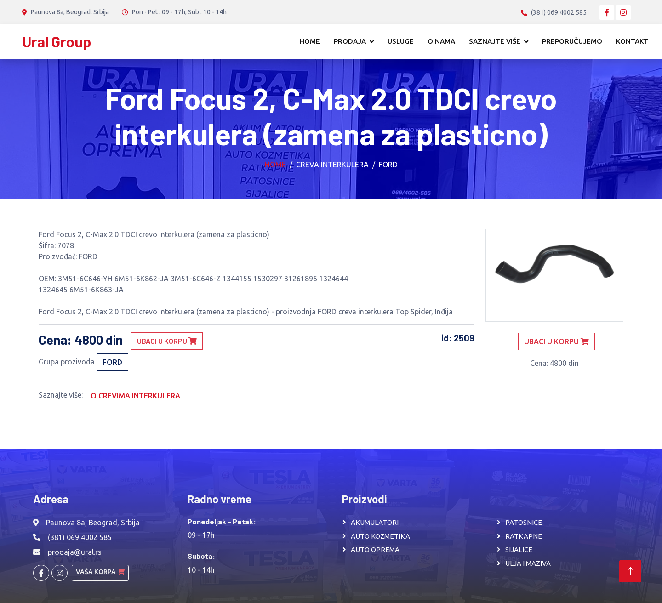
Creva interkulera (332, 164)
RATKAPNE (523, 536)
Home (310, 41)
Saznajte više (494, 41)
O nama (441, 41)
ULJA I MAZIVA (528, 563)
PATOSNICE (523, 522)
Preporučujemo (572, 41)
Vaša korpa (100, 571)
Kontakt (632, 41)
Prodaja (350, 41)
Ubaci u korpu (167, 340)
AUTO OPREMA (375, 549)
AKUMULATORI (375, 522)
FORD (388, 164)
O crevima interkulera (135, 396)
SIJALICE (518, 549)
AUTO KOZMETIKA (380, 536)
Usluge (401, 41)
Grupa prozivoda (67, 362)
